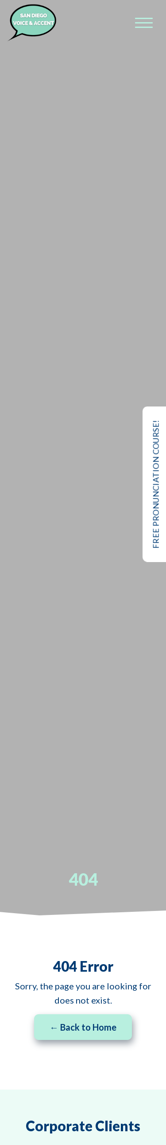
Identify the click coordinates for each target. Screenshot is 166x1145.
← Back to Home (83, 1027)
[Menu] (143, 23)
